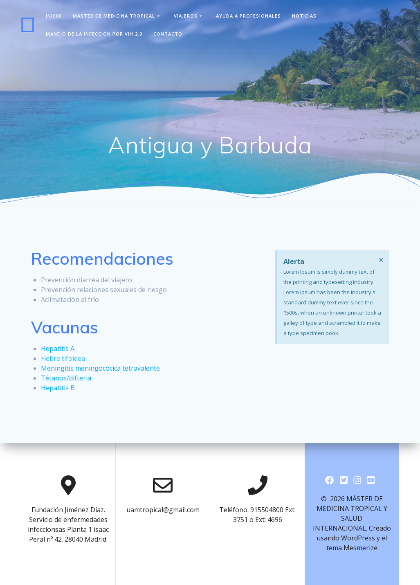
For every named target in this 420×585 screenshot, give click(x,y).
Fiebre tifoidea (63, 358)
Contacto (167, 34)
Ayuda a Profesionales (248, 16)
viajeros (186, 16)
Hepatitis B (58, 387)
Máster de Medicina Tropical (114, 16)
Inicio (54, 16)
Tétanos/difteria (66, 378)
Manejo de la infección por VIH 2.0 (94, 34)
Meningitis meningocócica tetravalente (100, 368)
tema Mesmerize (351, 547)
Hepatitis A (57, 348)
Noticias (304, 16)
